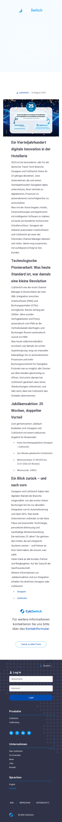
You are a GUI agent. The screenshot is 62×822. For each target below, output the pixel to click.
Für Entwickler (15, 755)
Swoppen (21, 591)
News (11, 759)
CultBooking (14, 722)
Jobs (11, 763)
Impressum (25, 803)
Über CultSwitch (16, 751)
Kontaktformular (37, 629)
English (12, 784)
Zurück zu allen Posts (31, 644)
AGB (12, 803)
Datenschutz (42, 803)
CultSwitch (22, 598)
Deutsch (12, 788)
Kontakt (12, 767)
